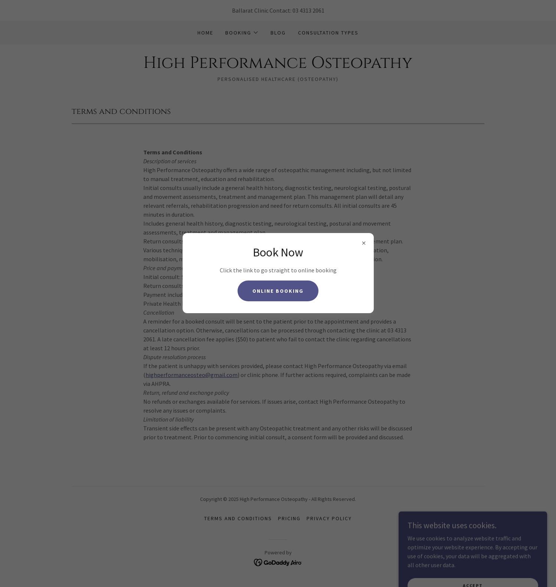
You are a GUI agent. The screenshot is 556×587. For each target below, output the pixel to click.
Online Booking (278, 291)
